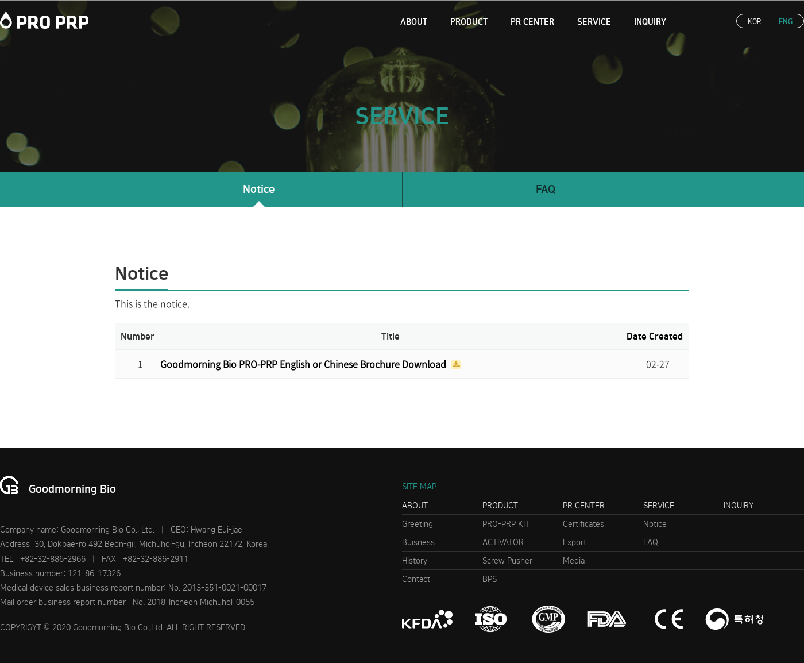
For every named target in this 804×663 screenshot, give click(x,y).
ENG (786, 21)
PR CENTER (532, 21)
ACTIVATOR (503, 542)
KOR (755, 21)
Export (574, 542)
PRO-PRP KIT (505, 524)
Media (574, 560)
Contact (416, 579)
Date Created (655, 336)
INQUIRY (650, 21)
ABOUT (413, 21)
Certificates (583, 524)
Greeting (417, 524)
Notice (259, 189)
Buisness (418, 542)
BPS (489, 579)
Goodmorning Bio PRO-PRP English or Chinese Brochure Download (304, 364)
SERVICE (594, 21)
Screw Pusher (507, 560)
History (414, 560)
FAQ (545, 189)
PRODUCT (469, 21)
